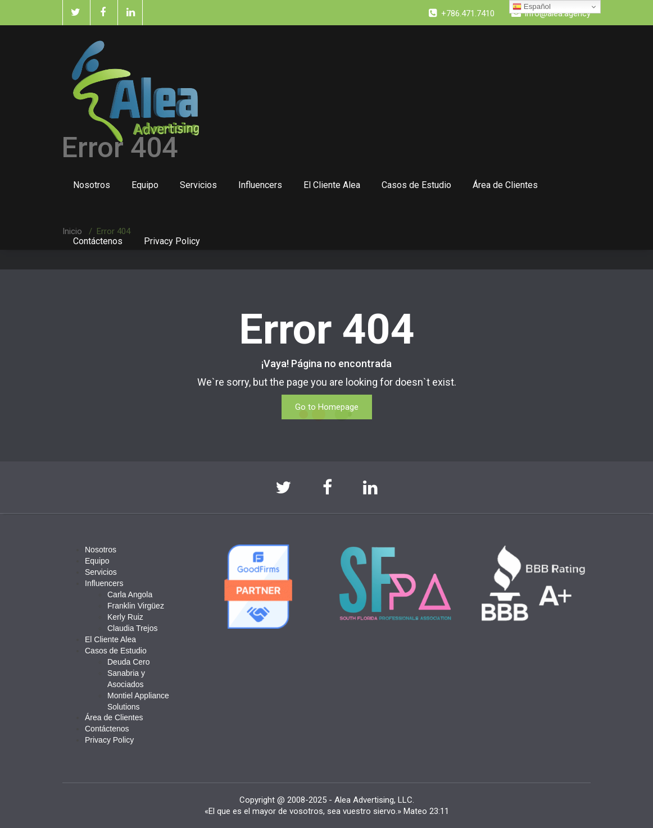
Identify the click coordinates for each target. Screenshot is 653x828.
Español (532, 6)
